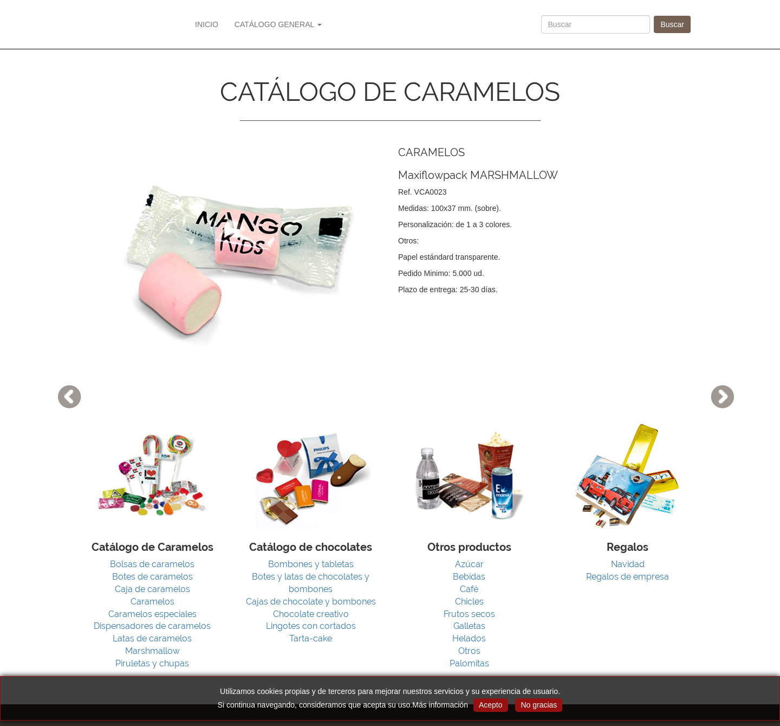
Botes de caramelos (152, 576)
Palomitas (469, 663)
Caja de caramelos (152, 589)
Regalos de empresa (627, 576)
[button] (58, 363)
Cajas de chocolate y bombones (311, 601)
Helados (469, 638)
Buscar (672, 24)
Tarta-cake (310, 638)
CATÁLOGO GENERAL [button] (278, 24)
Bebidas (469, 576)
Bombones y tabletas (311, 564)
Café (469, 589)
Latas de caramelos (152, 638)
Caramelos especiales (152, 614)
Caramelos (152, 601)
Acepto (491, 705)
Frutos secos (469, 614)
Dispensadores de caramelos (152, 626)
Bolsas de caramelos (152, 564)
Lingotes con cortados (311, 626)
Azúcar (469, 564)
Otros (469, 651)
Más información (440, 705)
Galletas (469, 626)
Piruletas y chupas (152, 663)
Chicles (469, 601)
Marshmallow (152, 651)
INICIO (206, 24)
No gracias (539, 705)
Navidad (628, 564)
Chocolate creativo (311, 614)
